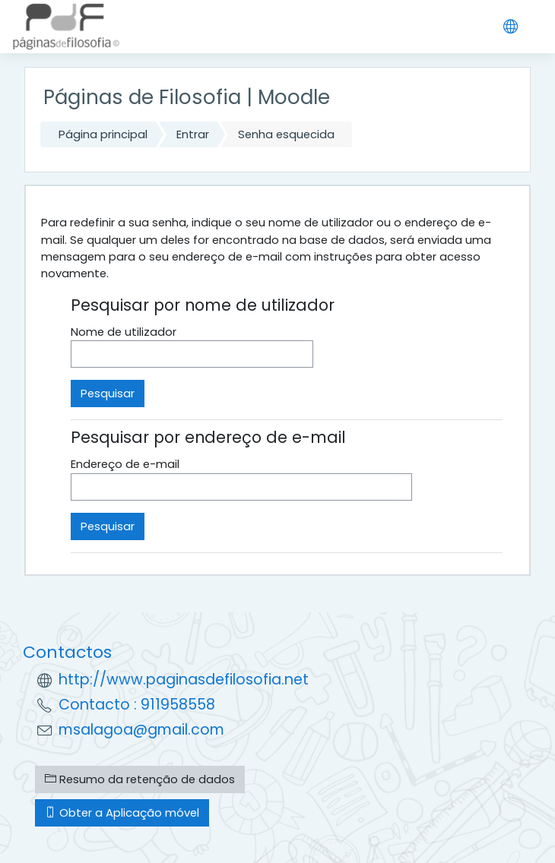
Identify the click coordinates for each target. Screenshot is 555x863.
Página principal (103, 134)
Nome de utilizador (123, 332)
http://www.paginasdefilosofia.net (184, 679)
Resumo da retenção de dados (140, 779)
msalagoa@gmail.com (141, 729)
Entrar (192, 134)
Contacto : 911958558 (137, 704)
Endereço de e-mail (125, 464)
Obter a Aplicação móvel (122, 812)
